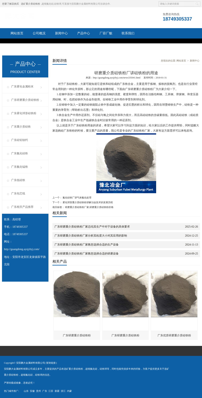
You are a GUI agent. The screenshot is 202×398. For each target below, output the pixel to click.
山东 (26, 391)
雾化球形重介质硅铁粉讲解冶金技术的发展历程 (87, 202)
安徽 (32, 391)
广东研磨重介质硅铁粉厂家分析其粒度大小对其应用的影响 (90, 235)
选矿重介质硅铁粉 (30, 3)
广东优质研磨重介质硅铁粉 (174, 335)
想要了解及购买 (10, 3)
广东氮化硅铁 (19, 153)
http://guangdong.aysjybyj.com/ (21, 249)
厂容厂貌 (106, 33)
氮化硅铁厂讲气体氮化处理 (76, 197)
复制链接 (51, 362)
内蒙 (69, 391)
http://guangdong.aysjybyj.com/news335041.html (116, 77)
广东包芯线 (18, 193)
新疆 (57, 391)
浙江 (63, 391)
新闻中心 (61, 33)
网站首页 (17, 33)
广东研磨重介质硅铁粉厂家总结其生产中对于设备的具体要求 (92, 226)
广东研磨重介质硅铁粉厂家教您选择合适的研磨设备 (86, 253)
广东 (44, 391)
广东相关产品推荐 (22, 206)
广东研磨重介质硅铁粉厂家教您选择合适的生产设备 (86, 244)
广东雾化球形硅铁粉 (23, 113)
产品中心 (83, 33)
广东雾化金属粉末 (22, 86)
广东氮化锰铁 (19, 166)
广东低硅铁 (18, 180)
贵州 (38, 391)
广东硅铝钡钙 (19, 140)
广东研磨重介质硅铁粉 (25, 99)
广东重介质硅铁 (21, 126)
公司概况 (39, 33)
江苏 (50, 391)
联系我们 (128, 33)
